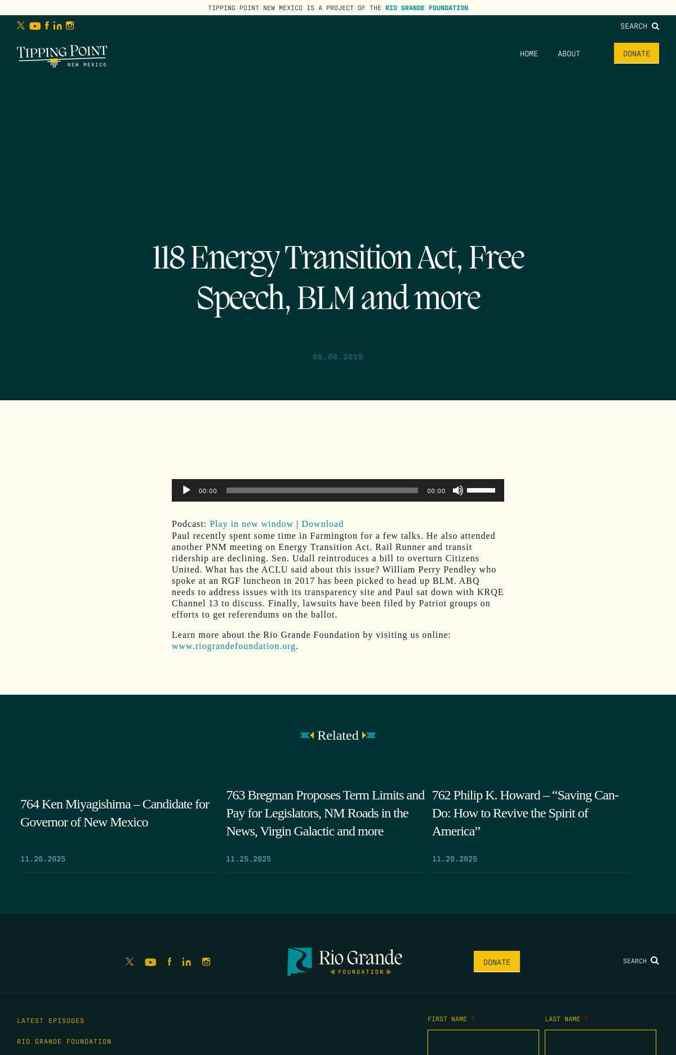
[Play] (186, 490)
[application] (338, 490)
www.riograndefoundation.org (234, 646)
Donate (636, 53)
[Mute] (458, 490)
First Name (451, 1018)
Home (529, 53)
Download (323, 524)
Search (639, 25)
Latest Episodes (50, 1020)
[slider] (322, 490)
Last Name (566, 1018)
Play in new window (251, 524)
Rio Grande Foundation (426, 7)
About (569, 53)
